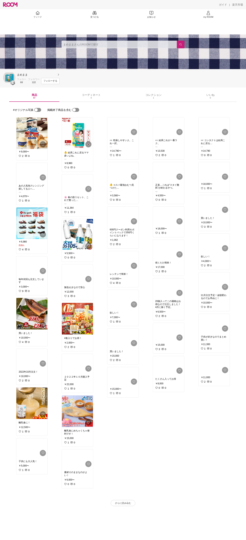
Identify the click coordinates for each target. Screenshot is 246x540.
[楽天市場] (237, 4)
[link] (31, 133)
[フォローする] (50, 81)
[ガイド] (223, 4)
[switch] (37, 110)
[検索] (180, 44)
